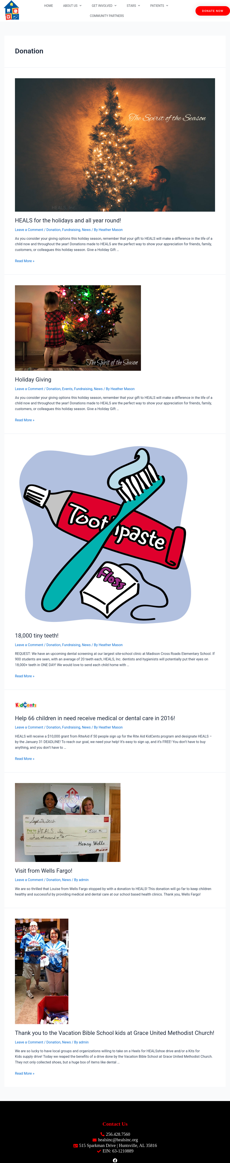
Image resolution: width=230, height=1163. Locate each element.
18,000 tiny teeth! (36, 635)
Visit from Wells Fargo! (43, 870)
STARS (133, 5)
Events (67, 389)
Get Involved (104, 5)
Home (48, 5)
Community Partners (107, 16)
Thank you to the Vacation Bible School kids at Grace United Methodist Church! (114, 1033)
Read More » (24, 261)
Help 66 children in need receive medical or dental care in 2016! (95, 718)
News (86, 230)
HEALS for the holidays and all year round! (68, 220)
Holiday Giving (33, 379)
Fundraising (71, 230)
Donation (53, 230)
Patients (159, 5)
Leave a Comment (29, 230)
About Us (72, 5)
